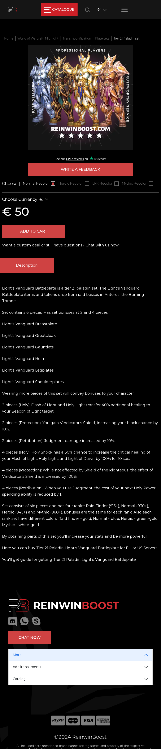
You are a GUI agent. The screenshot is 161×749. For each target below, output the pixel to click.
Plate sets (102, 38)
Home (8, 38)
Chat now (29, 637)
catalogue (59, 10)
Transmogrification (77, 38)
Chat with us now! (102, 245)
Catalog (19, 679)
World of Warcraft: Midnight (37, 38)
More (17, 655)
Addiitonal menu (27, 667)
